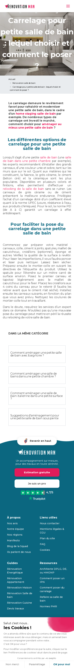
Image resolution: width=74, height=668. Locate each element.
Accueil (11, 79)
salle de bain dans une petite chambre (37, 159)
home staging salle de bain (35, 113)
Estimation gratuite (37, 472)
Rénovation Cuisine (19, 602)
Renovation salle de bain (24, 83)
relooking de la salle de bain (23, 189)
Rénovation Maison (19, 587)
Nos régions (14, 534)
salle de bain (48, 157)
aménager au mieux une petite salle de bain (34, 125)
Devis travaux (15, 608)
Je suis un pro (37, 483)
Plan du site (47, 538)
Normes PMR (48, 606)
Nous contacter (49, 523)
